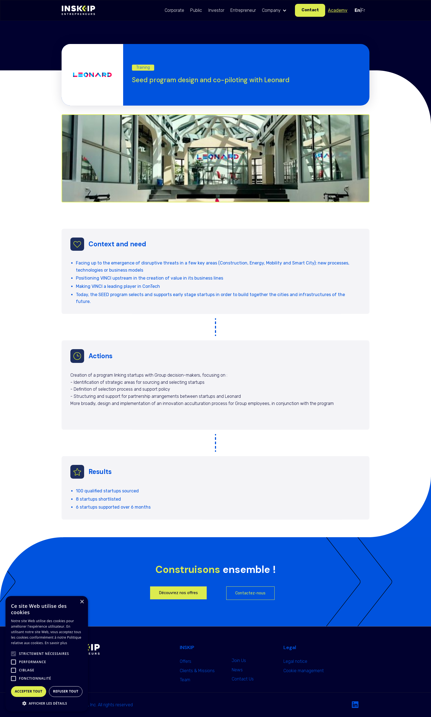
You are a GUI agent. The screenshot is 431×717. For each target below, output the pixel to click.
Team (185, 679)
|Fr (360, 10)
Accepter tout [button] (28, 691)
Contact (310, 10)
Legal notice (295, 661)
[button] (275, 10)
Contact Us (243, 679)
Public (196, 10)
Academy (337, 10)
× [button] (82, 602)
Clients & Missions (197, 670)
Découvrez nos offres (178, 593)
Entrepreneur (243, 10)
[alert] (46, 654)
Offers (185, 661)
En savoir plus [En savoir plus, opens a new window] (56, 643)
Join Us (239, 660)
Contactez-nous (250, 593)
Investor (216, 10)
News (237, 669)
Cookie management (303, 670)
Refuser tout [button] (65, 691)
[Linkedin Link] (355, 704)
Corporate (174, 10)
